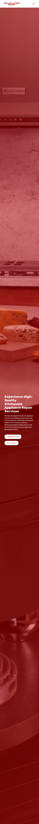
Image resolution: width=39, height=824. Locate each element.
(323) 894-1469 (13, 437)
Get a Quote (11, 443)
